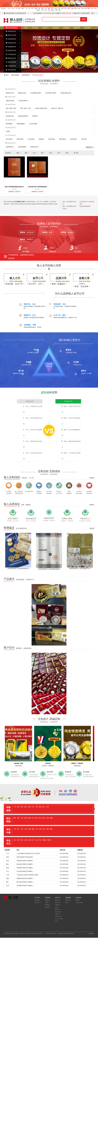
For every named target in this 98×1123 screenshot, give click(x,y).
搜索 (83, 19)
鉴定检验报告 (22, 147)
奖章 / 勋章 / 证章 (25, 108)
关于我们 (35, 28)
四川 (65, 8)
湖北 (52, 8)
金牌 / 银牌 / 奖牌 (11, 108)
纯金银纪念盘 (10, 116)
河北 (95, 8)
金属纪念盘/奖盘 (23, 116)
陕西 (75, 8)
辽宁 (45, 10)
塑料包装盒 (62, 139)
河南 (55, 8)
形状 (43, 153)
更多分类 (90, 147)
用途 (27, 153)
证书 (59, 153)
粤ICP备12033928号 (51, 933)
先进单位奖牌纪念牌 (41, 108)
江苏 (29, 8)
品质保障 (87, 28)
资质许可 (45, 28)
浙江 (32, 8)
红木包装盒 (31, 139)
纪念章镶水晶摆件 (35, 93)
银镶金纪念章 (22, 93)
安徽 (42, 8)
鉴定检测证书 (10, 147)
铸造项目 (56, 28)
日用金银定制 (11, 66)
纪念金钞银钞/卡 (23, 100)
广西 (26, 8)
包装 (51, 153)
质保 (67, 153)
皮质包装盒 (73, 139)
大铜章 (8, 131)
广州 (16, 8)
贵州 (62, 8)
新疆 (89, 8)
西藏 (72, 8)
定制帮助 (47, 897)
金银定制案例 (11, 28)
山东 (46, 8)
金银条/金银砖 (10, 100)
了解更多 (91, 478)
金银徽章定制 (11, 46)
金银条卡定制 (11, 35)
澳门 (60, 10)
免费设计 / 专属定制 (77, 763)
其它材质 (84, 139)
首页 (26, 28)
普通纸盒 (41, 139)
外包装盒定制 (11, 54)
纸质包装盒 (20, 139)
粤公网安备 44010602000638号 (66, 933)
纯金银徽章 (9, 123)
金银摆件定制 (11, 43)
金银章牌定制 (11, 31)
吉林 (49, 10)
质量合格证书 (34, 147)
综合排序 (8, 153)
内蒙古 (38, 10)
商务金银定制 (11, 70)
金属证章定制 (11, 50)
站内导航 (78, 897)
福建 (36, 8)
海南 (22, 8)
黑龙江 (52, 10)
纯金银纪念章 (10, 93)
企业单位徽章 (33, 123)
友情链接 (91, 933)
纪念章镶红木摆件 (50, 93)
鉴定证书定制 (11, 62)
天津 (42, 10)
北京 (9, 8)
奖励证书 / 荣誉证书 (57, 108)
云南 (59, 8)
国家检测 (77, 28)
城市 (76, 153)
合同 (92, 13)
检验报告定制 (11, 58)
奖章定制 (48, 763)
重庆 (69, 8)
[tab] (49, 809)
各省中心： (4, 8)
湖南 (49, 8)
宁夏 (82, 8)
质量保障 (68, 897)
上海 (13, 8)
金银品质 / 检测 (18, 763)
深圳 (19, 8)
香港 (56, 10)
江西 (39, 8)
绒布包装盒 (51, 139)
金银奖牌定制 (11, 39)
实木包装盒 (9, 139)
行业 (35, 153)
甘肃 (79, 8)
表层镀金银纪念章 (65, 93)
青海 (85, 8)
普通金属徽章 (21, 123)
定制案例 (66, 28)
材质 (18, 153)
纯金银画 (35, 116)
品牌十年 (57, 897)
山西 (92, 8)
